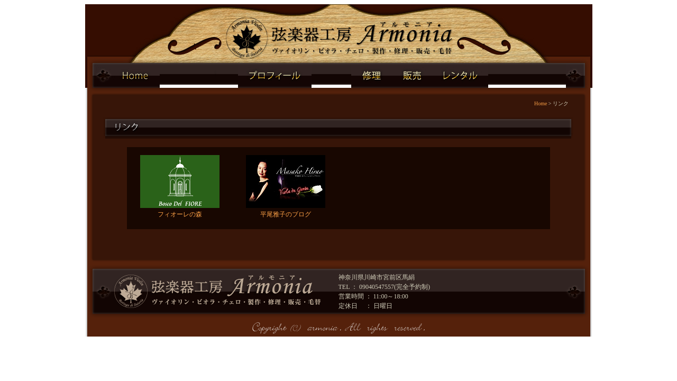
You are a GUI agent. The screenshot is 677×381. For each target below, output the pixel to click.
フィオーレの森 (180, 214)
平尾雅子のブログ (285, 214)
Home (540, 103)
